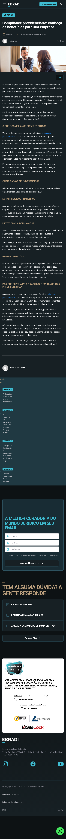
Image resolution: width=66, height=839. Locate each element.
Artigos (8, 15)
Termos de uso (53, 556)
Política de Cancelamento (12, 802)
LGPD (4, 810)
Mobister (60, 810)
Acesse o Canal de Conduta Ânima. (33, 705)
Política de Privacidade (10, 794)
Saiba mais (18, 696)
